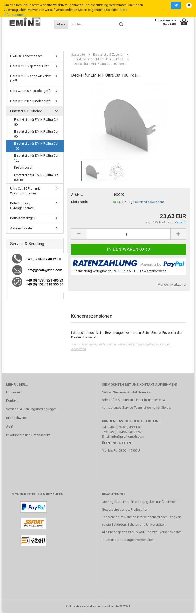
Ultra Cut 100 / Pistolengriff (30, 91)
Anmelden (78, 349)
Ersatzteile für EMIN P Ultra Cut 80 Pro (36, 177)
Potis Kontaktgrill (22, 218)
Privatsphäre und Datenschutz (28, 435)
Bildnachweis (16, 418)
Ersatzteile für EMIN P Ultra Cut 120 (36, 158)
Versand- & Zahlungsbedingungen (31, 409)
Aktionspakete (21, 228)
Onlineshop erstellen (81, 606)
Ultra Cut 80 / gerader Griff (29, 66)
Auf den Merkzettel (172, 284)
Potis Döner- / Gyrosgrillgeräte (22, 205)
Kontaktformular (139, 392)
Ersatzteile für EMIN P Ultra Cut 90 (36, 134)
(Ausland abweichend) (150, 202)
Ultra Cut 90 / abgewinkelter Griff (30, 78)
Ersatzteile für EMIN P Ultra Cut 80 (36, 122)
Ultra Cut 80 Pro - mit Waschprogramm (25, 190)
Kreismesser (23, 167)
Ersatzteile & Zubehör (26, 111)
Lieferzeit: (79, 202)
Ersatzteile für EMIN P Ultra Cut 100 (36, 146)
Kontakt (12, 400)
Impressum (14, 392)
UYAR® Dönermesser (26, 56)
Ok (176, 5)
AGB (9, 426)
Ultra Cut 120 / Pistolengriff (30, 101)
